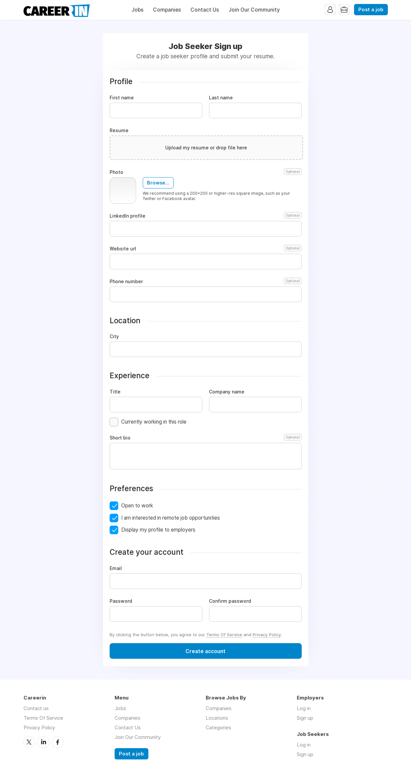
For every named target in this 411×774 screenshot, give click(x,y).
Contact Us (204, 10)
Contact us (36, 708)
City (114, 336)
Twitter (29, 742)
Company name (226, 391)
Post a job (371, 10)
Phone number (206, 281)
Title (115, 391)
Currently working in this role (153, 422)
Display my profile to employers (158, 530)
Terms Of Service (224, 634)
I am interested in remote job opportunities (170, 518)
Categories (218, 727)
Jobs (137, 10)
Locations (217, 718)
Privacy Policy (267, 634)
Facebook (57, 742)
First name (122, 97)
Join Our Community (254, 10)
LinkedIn (43, 742)
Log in (304, 708)
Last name (221, 97)
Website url (206, 248)
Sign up (305, 718)
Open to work (137, 505)
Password (121, 601)
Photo (206, 172)
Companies (167, 10)
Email (116, 568)
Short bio (206, 438)
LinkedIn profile (206, 216)
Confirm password (230, 601)
